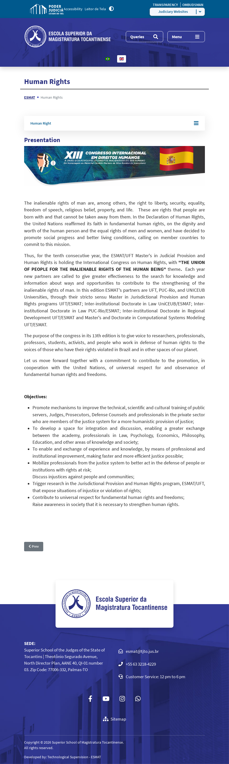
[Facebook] (90, 699)
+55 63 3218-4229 (141, 664)
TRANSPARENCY (166, 4)
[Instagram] (122, 699)
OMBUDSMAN (192, 4)
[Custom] (138, 699)
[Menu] (186, 36)
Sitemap (114, 719)
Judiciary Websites (173, 11)
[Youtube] (106, 699)
